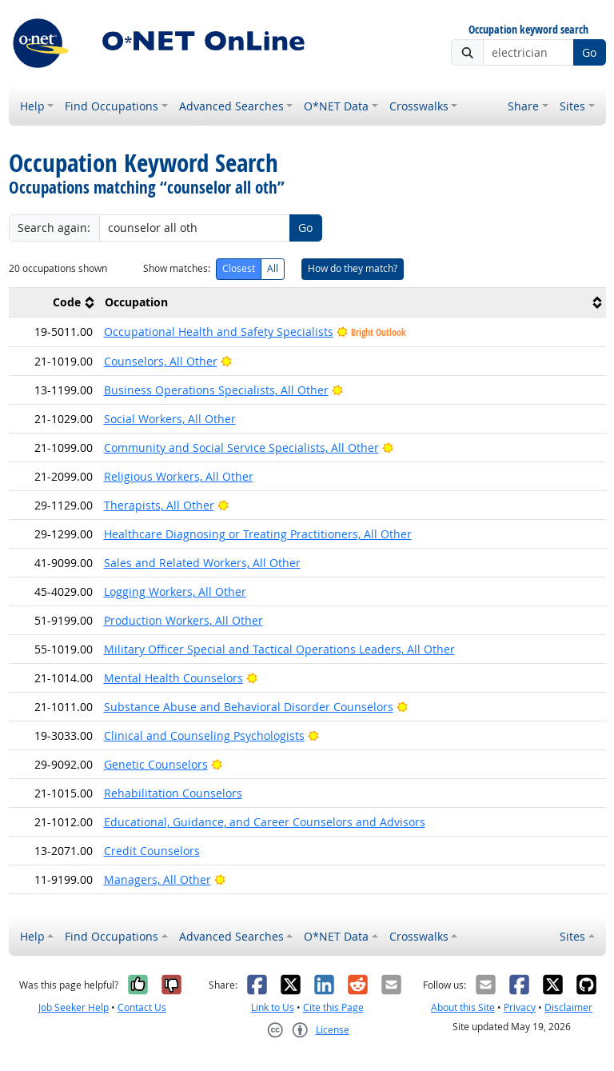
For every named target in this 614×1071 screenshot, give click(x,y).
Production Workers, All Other (183, 620)
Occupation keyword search (528, 30)
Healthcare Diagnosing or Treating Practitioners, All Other (258, 533)
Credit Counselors (152, 850)
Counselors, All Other (160, 361)
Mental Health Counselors (173, 677)
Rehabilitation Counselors (173, 793)
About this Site (463, 1007)
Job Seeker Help (73, 1007)
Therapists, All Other (159, 505)
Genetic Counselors (156, 764)
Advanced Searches (231, 106)
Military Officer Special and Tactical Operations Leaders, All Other (279, 649)
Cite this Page (333, 1007)
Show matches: (176, 268)
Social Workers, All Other (170, 418)
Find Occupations (111, 106)
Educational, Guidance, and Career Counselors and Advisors (264, 821)
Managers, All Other (157, 879)
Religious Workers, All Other (178, 476)
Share (523, 106)
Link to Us (272, 1007)
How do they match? (352, 268)
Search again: (54, 227)
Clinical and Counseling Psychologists (204, 735)
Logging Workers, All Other (175, 591)
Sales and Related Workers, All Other (202, 562)
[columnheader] (53, 303)
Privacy (520, 1007)
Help (32, 106)
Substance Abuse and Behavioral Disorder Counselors (248, 706)
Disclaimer (568, 1007)
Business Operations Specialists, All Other (216, 390)
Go (589, 52)
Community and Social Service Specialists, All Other (241, 447)
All (272, 268)
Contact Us (142, 1007)
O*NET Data (336, 106)
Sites (572, 106)
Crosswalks (419, 106)
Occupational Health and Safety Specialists (218, 331)
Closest (238, 268)
